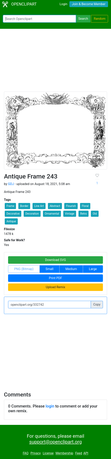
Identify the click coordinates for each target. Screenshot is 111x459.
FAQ (25, 453)
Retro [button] (83, 213)
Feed (78, 453)
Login (63, 4)
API (85, 453)
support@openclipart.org (55, 442)
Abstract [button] (55, 206)
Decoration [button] (32, 213)
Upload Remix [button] (55, 287)
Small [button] (49, 269)
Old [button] (95, 213)
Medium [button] (71, 269)
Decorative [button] (13, 213)
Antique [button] (11, 221)
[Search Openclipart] (39, 18)
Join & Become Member (88, 4)
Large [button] (93, 269)
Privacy (36, 453)
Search (83, 19)
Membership (64, 453)
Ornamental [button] (52, 213)
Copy (96, 304)
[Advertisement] (55, 62)
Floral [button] (85, 206)
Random (99, 19)
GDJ (11, 184)
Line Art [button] (39, 206)
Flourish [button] (71, 206)
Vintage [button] (70, 213)
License (48, 453)
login (50, 406)
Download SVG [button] (55, 260)
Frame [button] (10, 206)
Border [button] (24, 206)
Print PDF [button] (55, 278)
